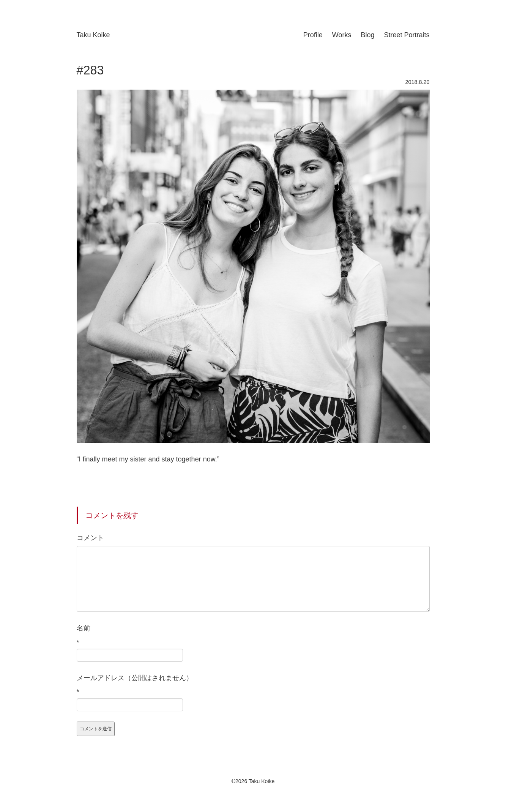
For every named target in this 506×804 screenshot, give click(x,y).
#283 (90, 70)
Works (342, 35)
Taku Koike (93, 35)
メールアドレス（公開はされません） (135, 678)
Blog (367, 35)
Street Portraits (406, 35)
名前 (83, 628)
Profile (313, 35)
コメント (90, 538)
